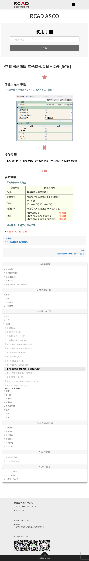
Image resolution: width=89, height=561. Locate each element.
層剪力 (8, 394)
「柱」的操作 (11, 471)
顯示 (7, 413)
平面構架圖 (10, 406)
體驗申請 (9, 269)
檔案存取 (9, 280)
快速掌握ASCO (12, 273)
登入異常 (9, 427)
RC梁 (8, 324)
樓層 (7, 294)
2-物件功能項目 (44, 289)
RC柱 (8, 391)
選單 (73, 4)
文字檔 (18, 231)
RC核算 (9, 398)
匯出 (11, 231)
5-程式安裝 (44, 452)
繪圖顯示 (9, 439)
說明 (7, 417)
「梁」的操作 (11, 475)
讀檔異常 (9, 431)
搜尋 (44, 48)
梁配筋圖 (9, 302)
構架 (7, 298)
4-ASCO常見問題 (44, 422)
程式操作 (9, 435)
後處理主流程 (11, 276)
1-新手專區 (44, 264)
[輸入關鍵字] (45, 39)
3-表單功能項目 (44, 311)
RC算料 (9, 402)
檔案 (7, 316)
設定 (7, 320)
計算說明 (9, 442)
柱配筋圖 (9, 306)
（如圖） (62, 212)
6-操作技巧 (44, 466)
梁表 (24, 231)
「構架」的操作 (12, 479)
